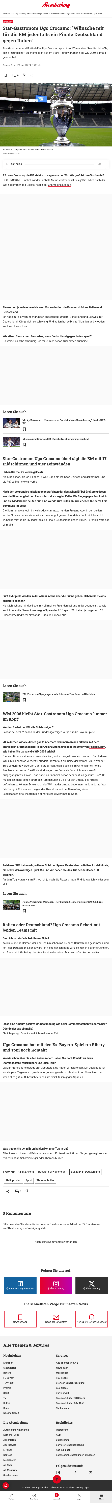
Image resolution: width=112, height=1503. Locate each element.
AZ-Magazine (10, 1470)
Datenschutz (62, 1439)
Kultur (6, 1403)
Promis (7, 1388)
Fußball (22, 14)
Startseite (6, 14)
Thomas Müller (53, 1158)
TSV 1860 (8, 1383)
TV (4, 1398)
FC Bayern (8, 1378)
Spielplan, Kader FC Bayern (70, 1398)
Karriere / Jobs (11, 1434)
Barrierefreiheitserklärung (70, 1445)
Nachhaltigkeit (11, 1413)
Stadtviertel (9, 1367)
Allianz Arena (47, 596)
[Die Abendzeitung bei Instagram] (56, 1285)
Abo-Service (9, 1445)
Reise (6, 1408)
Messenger (62, 1372)
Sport (15, 14)
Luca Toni (48, 1063)
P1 (35, 879)
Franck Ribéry (28, 1063)
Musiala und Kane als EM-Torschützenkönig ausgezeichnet (55, 439)
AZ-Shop (7, 1465)
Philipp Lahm (97, 746)
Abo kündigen (63, 1450)
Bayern (7, 1372)
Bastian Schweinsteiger (24, 1158)
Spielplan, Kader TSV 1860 (70, 1403)
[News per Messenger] (20, 1319)
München (8, 1362)
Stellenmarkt (63, 1408)
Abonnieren (9, 1439)
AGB (58, 1434)
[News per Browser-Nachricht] (91, 1319)
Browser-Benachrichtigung (70, 1383)
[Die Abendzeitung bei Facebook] (20, 1285)
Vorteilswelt (62, 1393)
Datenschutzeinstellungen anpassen (75, 1455)
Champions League (59, 184)
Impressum (62, 1429)
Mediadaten (9, 1460)
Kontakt (7, 1455)
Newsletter (62, 1367)
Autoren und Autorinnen (16, 1429)
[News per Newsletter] (56, 1319)
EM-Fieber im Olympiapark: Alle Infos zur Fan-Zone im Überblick (58, 694)
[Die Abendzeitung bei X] (91, 1285)
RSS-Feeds (62, 1378)
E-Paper (7, 1450)
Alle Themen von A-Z (67, 1362)
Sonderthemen (11, 1475)
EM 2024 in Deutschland (85, 1171)
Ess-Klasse (62, 1388)
